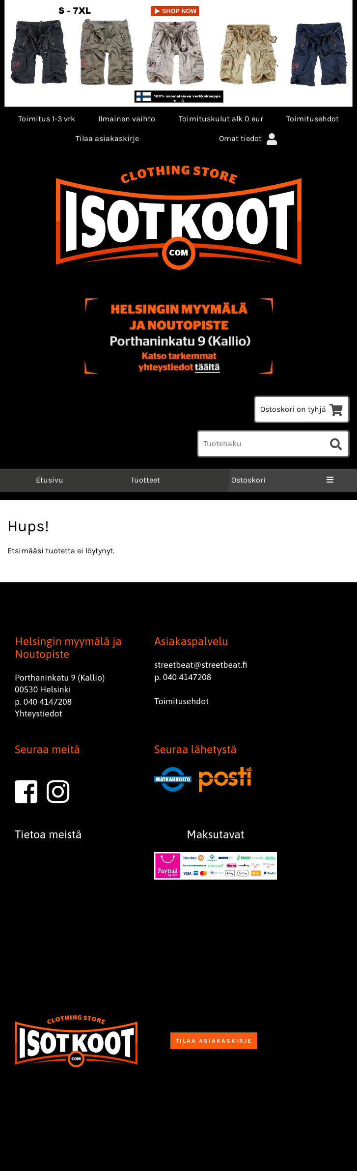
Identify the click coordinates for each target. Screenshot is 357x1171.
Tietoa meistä (48, 834)
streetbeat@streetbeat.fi (200, 665)
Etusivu (48, 480)
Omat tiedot (249, 138)
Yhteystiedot (38, 713)
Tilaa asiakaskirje (107, 138)
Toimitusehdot (312, 118)
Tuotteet (145, 480)
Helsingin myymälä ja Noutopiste (68, 647)
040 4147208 (48, 702)
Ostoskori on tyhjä (301, 409)
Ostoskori (248, 480)
